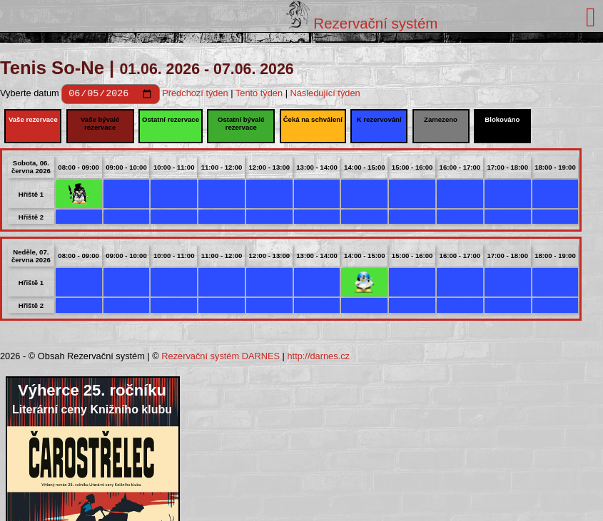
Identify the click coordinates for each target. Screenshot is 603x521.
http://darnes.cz (318, 358)
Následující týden (325, 95)
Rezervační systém (362, 23)
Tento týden (259, 95)
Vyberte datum (30, 95)
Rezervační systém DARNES (220, 358)
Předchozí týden (195, 95)
